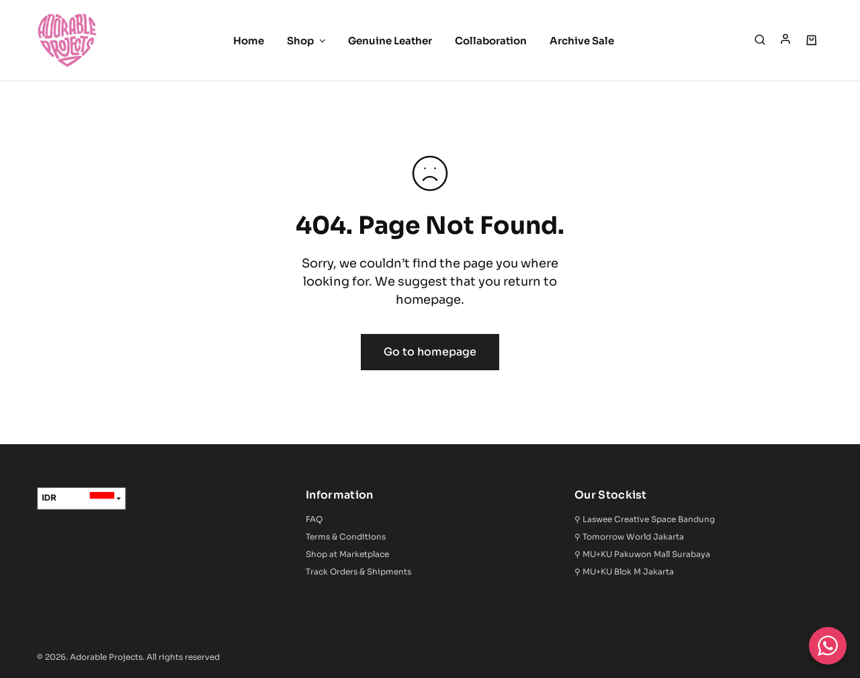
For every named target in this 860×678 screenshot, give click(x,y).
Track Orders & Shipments (358, 571)
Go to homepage (430, 352)
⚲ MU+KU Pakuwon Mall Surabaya (642, 554)
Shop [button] (307, 40)
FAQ (314, 519)
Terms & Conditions (346, 537)
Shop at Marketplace (347, 554)
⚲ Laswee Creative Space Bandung (644, 519)
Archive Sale (582, 40)
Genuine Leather (390, 40)
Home (248, 40)
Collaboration (491, 40)
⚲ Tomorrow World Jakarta (629, 537)
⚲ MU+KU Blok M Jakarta (624, 571)
